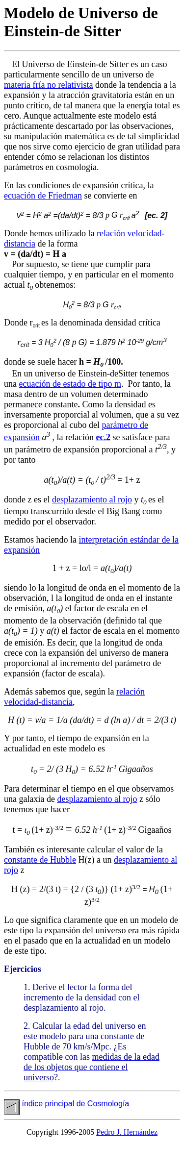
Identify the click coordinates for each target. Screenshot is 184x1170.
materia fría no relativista (48, 85)
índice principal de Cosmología (75, 1103)
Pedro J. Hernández (127, 1132)
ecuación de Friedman (43, 195)
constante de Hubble (40, 860)
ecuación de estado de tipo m (70, 384)
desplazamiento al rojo (92, 499)
